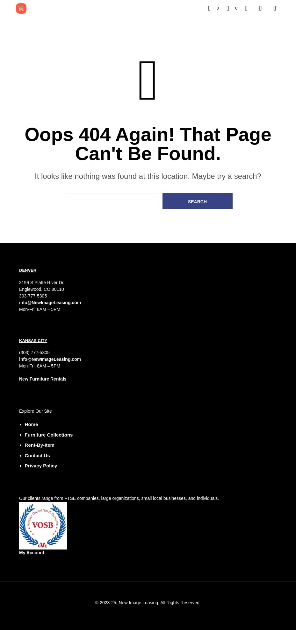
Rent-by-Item (39, 445)
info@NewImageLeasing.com (50, 302)
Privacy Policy (41, 465)
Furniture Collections (49, 435)
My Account (31, 552)
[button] (213, 8)
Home (31, 424)
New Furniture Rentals (43, 379)
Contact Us (37, 455)
